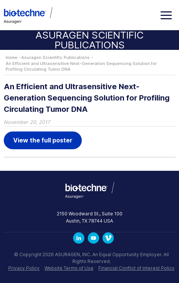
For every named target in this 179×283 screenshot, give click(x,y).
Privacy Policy (24, 268)
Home (11, 57)
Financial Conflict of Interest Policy (136, 268)
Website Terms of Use (68, 268)
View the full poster (42, 140)
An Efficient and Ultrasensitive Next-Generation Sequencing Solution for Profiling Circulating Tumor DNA (81, 66)
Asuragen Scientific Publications (55, 57)
